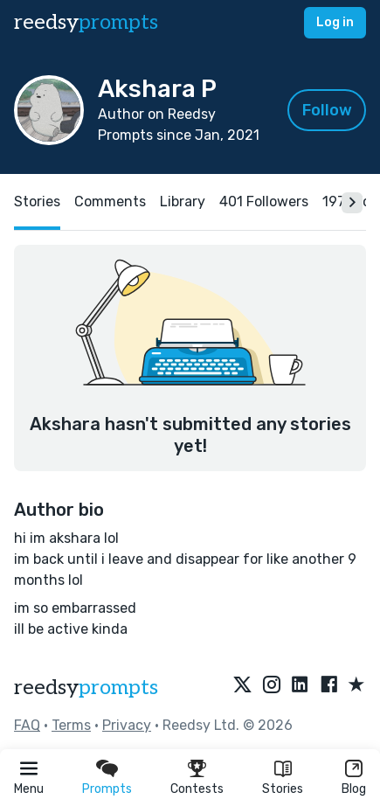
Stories (282, 789)
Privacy (126, 725)
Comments (110, 201)
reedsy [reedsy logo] (86, 22)
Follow (327, 110)
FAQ (27, 725)
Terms (71, 725)
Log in (335, 22)
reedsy (86, 687)
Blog (354, 789)
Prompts (107, 789)
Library (182, 201)
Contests (197, 789)
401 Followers (263, 201)
